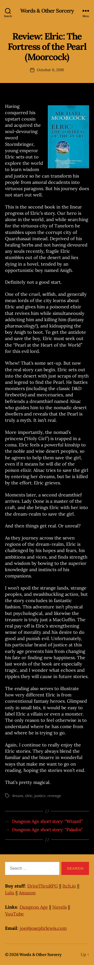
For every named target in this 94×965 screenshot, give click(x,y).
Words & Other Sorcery (47, 10)
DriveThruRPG (42, 886)
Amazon (27, 893)
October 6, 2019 (50, 69)
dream (17, 795)
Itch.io (69, 886)
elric (29, 795)
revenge (54, 795)
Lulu (9, 893)
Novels (59, 907)
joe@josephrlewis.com (43, 928)
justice (39, 795)
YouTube (14, 914)
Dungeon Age (34, 907)
